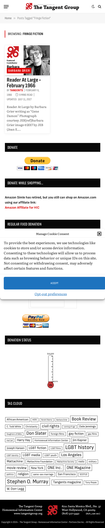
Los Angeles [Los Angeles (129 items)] (71, 454)
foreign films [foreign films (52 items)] (57, 433)
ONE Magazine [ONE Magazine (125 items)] (79, 467)
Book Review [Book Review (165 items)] (84, 419)
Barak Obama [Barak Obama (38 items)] (46, 420)
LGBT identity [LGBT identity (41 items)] (12, 455)
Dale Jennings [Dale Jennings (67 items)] (87, 426)
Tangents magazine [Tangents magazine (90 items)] (67, 482)
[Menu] (6, 6)
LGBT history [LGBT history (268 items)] (79, 447)
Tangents (16, 90)
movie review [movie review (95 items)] (17, 468)
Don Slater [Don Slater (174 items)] (36, 433)
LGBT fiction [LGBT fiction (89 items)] (37, 448)
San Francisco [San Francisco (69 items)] (67, 474)
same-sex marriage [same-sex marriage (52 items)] (43, 474)
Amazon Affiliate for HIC (22, 208)
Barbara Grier (19, 71)
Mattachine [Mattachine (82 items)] (15, 461)
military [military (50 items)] (93, 461)
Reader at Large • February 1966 (24, 82)
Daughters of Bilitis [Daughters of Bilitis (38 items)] (14, 434)
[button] (99, 234)
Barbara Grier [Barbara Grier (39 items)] (61, 420)
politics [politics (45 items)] (10, 474)
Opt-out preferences (51, 293)
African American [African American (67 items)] (17, 419)
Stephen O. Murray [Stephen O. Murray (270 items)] (27, 481)
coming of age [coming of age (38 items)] (69, 426)
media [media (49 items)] (81, 461)
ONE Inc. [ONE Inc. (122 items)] (55, 467)
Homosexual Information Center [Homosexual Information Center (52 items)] (51, 440)
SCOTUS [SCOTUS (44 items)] (83, 474)
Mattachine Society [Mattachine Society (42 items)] (65, 461)
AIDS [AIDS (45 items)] (34, 419)
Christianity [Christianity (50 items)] (31, 426)
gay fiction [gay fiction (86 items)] (76, 434)
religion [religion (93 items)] (23, 474)
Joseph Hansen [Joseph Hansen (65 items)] (15, 448)
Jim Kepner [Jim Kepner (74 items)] (80, 440)
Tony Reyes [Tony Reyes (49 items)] (91, 482)
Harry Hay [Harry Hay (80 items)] (23, 440)
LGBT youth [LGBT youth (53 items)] (50, 455)
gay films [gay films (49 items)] (92, 433)
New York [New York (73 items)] (37, 468)
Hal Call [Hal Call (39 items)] (10, 440)
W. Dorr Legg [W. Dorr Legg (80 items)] (15, 489)
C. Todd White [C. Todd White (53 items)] (14, 426)
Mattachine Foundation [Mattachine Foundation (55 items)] (40, 461)
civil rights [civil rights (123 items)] (50, 426)
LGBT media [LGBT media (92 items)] (31, 455)
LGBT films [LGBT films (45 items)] (56, 448)
